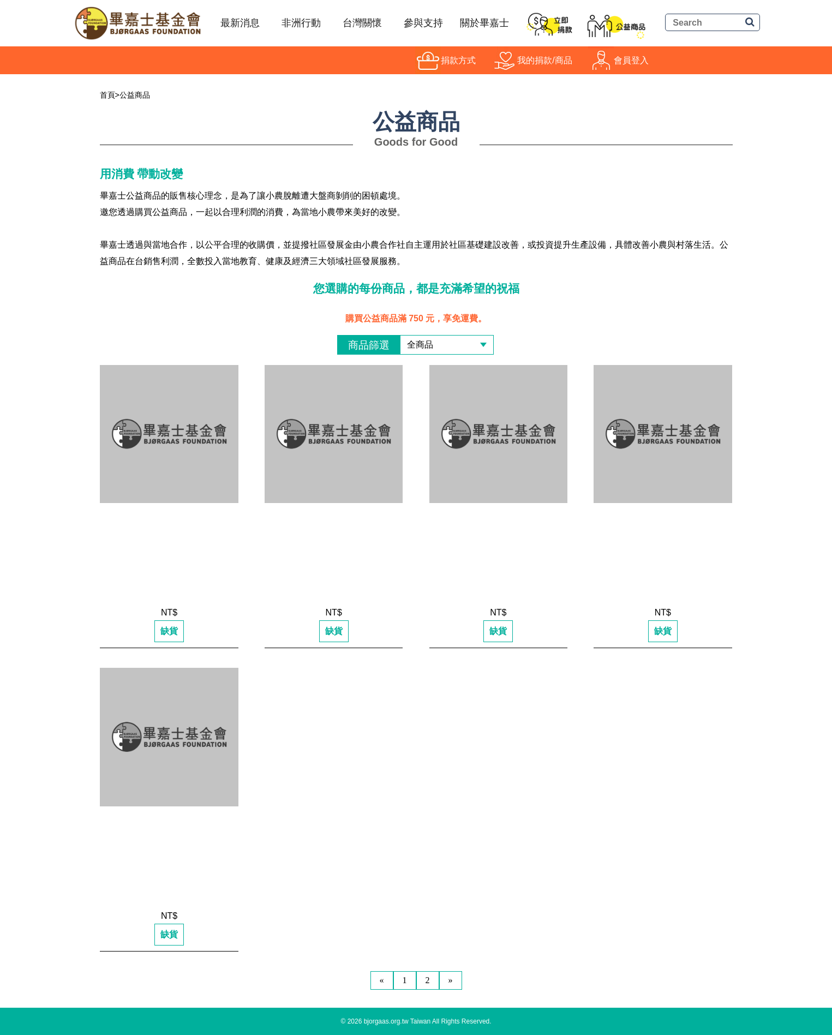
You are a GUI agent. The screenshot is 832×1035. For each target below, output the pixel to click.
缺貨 (169, 631)
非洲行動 (301, 22)
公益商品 (134, 95)
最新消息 (240, 22)
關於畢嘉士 (484, 22)
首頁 (107, 95)
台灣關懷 (362, 22)
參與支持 (423, 22)
